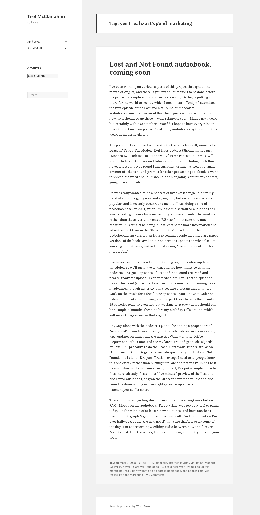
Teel (143, 463)
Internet (173, 463)
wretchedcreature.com (186, 331)
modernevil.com (135, 134)
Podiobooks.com (121, 113)
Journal (184, 463)
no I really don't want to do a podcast (142, 471)
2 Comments (157, 475)
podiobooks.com (193, 471)
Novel (126, 467)
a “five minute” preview (172, 373)
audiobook (153, 467)
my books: (33, 41)
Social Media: (35, 48)
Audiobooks (159, 463)
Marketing (196, 463)
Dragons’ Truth (120, 150)
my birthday (173, 310)
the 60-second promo (171, 379)
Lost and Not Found (158, 108)
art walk (140, 467)
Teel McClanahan (46, 16)
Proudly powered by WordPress (129, 506)
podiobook (174, 471)
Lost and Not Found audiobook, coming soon (160, 68)
